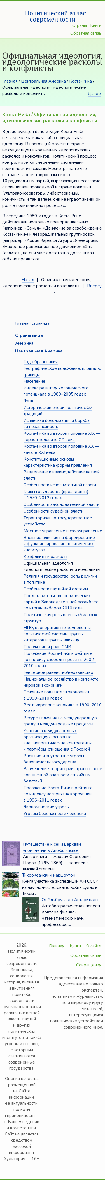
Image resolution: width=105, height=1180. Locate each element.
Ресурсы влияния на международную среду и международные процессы (60, 721)
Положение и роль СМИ (47, 646)
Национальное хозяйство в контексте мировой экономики (61, 682)
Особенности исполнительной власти (60, 485)
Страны (79, 25)
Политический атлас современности (55, 16)
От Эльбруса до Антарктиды (70, 900)
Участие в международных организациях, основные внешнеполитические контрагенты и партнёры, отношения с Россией (58, 740)
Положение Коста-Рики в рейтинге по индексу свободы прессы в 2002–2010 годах (60, 660)
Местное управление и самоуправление (63, 531)
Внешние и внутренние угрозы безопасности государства (54, 759)
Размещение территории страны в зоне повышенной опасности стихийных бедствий (63, 775)
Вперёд (95, 286)
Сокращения (88, 965)
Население (34, 381)
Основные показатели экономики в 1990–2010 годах (56, 695)
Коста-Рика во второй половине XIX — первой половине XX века (62, 436)
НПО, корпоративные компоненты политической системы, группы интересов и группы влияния (57, 634)
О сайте (93, 946)
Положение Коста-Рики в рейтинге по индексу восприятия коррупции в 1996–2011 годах (58, 794)
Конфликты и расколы (45, 556)
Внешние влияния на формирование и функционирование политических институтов (59, 544)
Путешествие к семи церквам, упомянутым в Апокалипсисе (52, 847)
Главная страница (32, 323)
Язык (28, 401)
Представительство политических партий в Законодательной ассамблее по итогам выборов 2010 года (61, 602)
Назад (28, 279)
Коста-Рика (80, 81)
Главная (10, 81)
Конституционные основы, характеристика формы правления (58, 462)
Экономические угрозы (46, 807)
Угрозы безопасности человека (55, 813)
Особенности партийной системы (56, 589)
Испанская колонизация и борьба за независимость (57, 423)
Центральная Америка (43, 81)
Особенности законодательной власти (61, 504)
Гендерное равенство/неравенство (58, 672)
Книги (95, 25)
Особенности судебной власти (53, 511)
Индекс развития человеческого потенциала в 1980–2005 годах (56, 391)
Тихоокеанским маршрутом (48, 875)
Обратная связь (85, 33)
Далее (94, 93)
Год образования (41, 361)
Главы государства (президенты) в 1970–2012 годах (56, 495)
